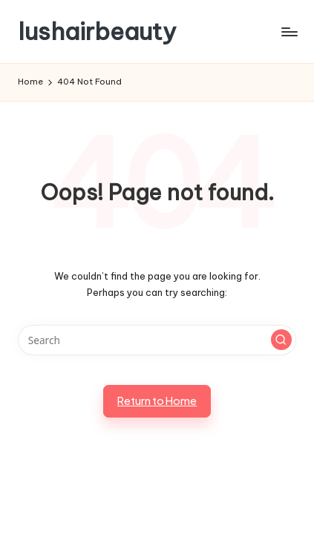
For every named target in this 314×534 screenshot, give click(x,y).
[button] (281, 339)
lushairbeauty (97, 31)
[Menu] (288, 31)
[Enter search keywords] (157, 340)
